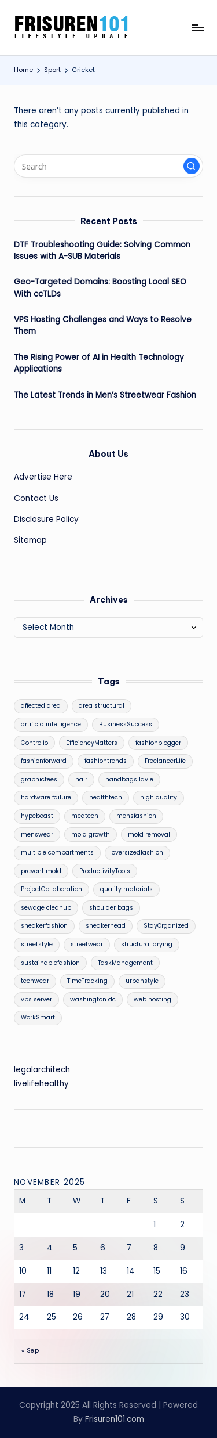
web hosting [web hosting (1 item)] (152, 999)
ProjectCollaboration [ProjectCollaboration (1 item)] (51, 889)
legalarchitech (42, 1069)
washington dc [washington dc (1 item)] (93, 999)
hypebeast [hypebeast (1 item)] (37, 816)
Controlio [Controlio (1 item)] (34, 742)
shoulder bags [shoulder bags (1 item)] (111, 907)
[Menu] (197, 27)
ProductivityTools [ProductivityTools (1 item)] (104, 871)
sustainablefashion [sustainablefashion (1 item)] (50, 962)
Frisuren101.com (114, 1419)
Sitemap (30, 540)
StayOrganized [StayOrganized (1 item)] (166, 925)
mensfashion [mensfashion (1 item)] (136, 816)
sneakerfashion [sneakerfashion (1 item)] (44, 925)
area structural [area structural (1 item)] (101, 705)
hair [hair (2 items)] (81, 779)
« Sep (30, 1350)
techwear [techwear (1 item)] (35, 980)
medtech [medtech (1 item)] (84, 816)
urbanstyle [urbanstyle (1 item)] (142, 980)
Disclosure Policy (46, 519)
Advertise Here (43, 476)
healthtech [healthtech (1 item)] (105, 797)
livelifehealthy (41, 1083)
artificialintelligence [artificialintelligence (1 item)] (51, 724)
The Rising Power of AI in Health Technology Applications (99, 363)
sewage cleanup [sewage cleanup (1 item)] (46, 907)
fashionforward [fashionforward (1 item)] (44, 760)
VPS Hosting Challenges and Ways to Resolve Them (103, 325)
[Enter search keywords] (108, 166)
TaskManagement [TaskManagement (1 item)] (125, 962)
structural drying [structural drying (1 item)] (146, 944)
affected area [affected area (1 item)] (41, 705)
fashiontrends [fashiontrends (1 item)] (105, 760)
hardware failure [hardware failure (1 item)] (46, 797)
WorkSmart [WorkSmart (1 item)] (38, 1017)
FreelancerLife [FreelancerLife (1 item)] (165, 760)
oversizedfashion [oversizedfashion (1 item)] (137, 852)
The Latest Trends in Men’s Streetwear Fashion (105, 395)
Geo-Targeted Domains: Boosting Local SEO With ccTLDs (100, 287)
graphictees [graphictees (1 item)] (39, 779)
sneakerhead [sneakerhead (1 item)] (106, 925)
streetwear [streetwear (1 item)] (87, 944)
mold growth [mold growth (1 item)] (90, 834)
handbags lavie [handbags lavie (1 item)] (129, 779)
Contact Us (36, 498)
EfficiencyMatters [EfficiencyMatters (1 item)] (91, 742)
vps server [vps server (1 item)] (36, 999)
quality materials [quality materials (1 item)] (126, 889)
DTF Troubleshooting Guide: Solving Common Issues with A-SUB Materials (102, 250)
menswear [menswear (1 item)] (37, 834)
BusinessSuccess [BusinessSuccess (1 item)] (125, 724)
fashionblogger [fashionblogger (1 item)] (158, 742)
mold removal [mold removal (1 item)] (149, 834)
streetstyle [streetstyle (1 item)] (37, 944)
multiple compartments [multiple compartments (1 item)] (57, 852)
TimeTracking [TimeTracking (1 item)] (87, 980)
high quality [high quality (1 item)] (158, 797)
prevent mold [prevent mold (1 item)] (41, 871)
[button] (191, 166)
